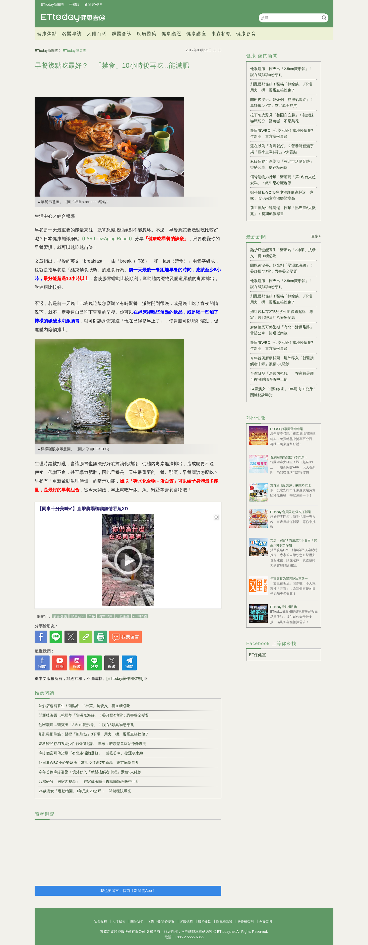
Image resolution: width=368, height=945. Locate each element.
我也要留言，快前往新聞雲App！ (128, 890)
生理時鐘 (140, 616)
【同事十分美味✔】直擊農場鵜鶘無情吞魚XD (82, 508)
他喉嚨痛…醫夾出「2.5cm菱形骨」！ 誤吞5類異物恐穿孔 (86, 725)
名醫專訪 (72, 33)
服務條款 (204, 921)
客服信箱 (186, 921)
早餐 (91, 616)
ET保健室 (257, 655)
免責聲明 (265, 921)
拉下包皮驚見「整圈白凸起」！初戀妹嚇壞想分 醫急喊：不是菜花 (282, 118)
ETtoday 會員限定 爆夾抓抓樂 (290, 512)
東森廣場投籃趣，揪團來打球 (290, 485)
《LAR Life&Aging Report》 (107, 238)
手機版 (74, 4)
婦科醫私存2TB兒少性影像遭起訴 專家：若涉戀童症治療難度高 (92, 743)
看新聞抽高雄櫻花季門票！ (288, 457)
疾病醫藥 (147, 33)
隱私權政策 (224, 921)
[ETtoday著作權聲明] (124, 678)
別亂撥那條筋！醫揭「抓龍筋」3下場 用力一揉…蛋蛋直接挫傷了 (94, 734)
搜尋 (324, 17)
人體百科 (97, 33)
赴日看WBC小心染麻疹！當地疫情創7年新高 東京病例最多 (89, 762)
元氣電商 (123, 616)
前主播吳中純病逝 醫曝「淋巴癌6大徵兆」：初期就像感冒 (283, 211)
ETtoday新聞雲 (52, 4)
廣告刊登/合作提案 (161, 921)
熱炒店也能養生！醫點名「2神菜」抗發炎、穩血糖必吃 (84, 706)
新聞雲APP (93, 4)
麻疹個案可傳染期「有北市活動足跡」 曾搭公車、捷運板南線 (91, 753)
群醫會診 (122, 33)
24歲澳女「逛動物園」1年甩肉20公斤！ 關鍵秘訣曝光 (85, 791)
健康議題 (172, 33)
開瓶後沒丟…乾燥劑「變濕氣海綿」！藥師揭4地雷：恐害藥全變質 (94, 715)
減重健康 (106, 616)
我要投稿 (100, 921)
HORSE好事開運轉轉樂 (286, 429)
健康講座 (196, 33)
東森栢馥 (221, 33)
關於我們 (136, 921)
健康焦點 (47, 33)
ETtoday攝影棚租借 (283, 607)
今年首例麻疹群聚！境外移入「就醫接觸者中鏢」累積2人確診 (90, 772)
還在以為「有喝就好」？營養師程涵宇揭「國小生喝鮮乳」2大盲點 (282, 149)
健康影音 (246, 33)
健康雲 (73, 17)
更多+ (316, 236)
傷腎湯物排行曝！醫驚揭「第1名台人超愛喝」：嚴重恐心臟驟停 (283, 180)
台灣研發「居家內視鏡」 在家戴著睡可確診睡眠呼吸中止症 (89, 781)
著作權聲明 (246, 921)
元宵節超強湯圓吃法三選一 (288, 579)
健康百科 (78, 616)
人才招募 (118, 921)
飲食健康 (60, 616)
